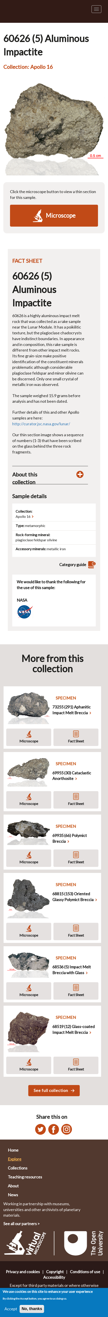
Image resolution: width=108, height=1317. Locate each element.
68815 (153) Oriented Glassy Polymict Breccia (73, 896)
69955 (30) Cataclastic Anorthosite (71, 775)
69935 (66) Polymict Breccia (69, 838)
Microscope (28, 741)
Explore (14, 1159)
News (13, 1194)
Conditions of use (85, 1271)
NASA (22, 600)
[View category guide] (91, 564)
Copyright (55, 1271)
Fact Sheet (76, 741)
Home (13, 1150)
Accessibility (54, 1277)
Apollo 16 (23, 516)
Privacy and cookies (23, 1271)
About (13, 1185)
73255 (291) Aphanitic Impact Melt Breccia (71, 709)
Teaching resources (25, 1176)
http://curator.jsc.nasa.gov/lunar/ (41, 423)
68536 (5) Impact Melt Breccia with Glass (71, 969)
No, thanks (32, 1310)
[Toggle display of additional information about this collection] (80, 474)
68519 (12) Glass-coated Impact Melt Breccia (73, 1029)
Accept (10, 1310)
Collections (17, 1167)
